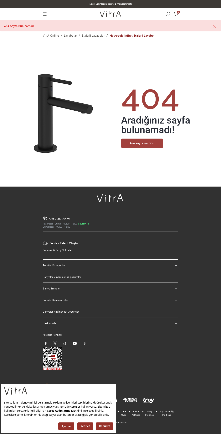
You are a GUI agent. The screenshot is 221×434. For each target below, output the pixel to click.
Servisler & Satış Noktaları (57, 250)
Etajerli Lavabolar (93, 35)
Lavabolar (70, 35)
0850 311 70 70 (56, 218)
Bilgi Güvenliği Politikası (167, 413)
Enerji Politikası (149, 413)
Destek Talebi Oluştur (61, 243)
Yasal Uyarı (123, 413)
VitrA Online (51, 35)
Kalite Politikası (136, 413)
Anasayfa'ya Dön (142, 143)
